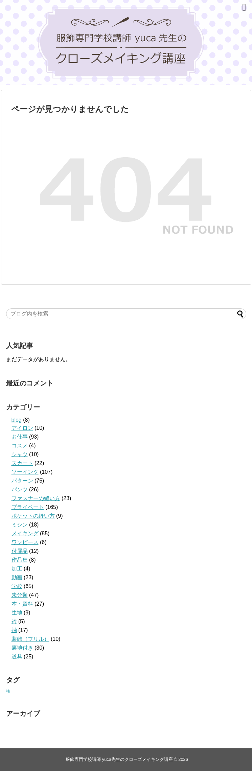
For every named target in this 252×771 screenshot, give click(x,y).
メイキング (25, 533)
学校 (17, 586)
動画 (17, 577)
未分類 (20, 595)
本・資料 (22, 604)
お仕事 (20, 437)
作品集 (20, 560)
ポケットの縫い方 (33, 516)
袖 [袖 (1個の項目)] (8, 691)
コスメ (20, 445)
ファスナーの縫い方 (36, 498)
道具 (17, 656)
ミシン (20, 525)
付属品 (20, 551)
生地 (17, 612)
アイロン (22, 428)
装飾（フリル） (30, 639)
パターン (22, 481)
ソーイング (25, 472)
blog (17, 420)
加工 (17, 568)
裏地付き (22, 648)
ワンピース (25, 542)
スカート (22, 463)
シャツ (20, 454)
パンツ (20, 489)
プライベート (28, 507)
